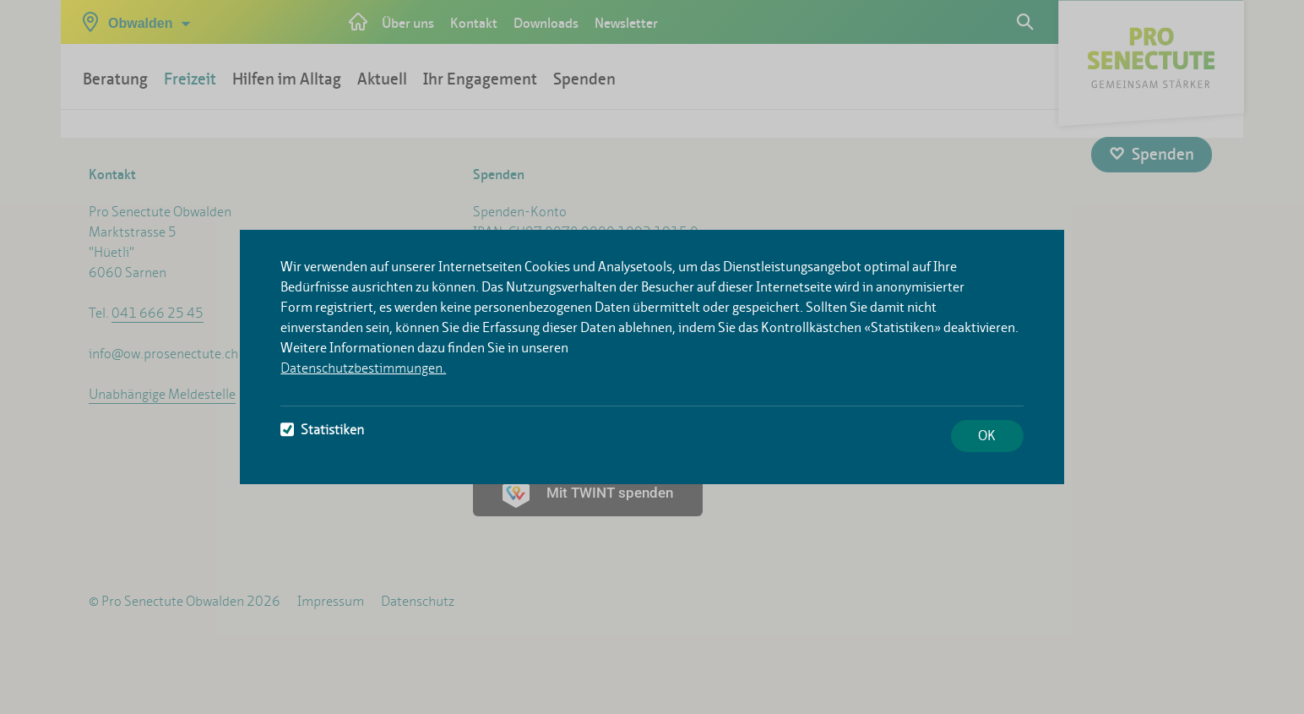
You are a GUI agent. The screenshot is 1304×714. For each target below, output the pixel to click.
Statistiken (322, 430)
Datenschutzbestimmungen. (363, 368)
